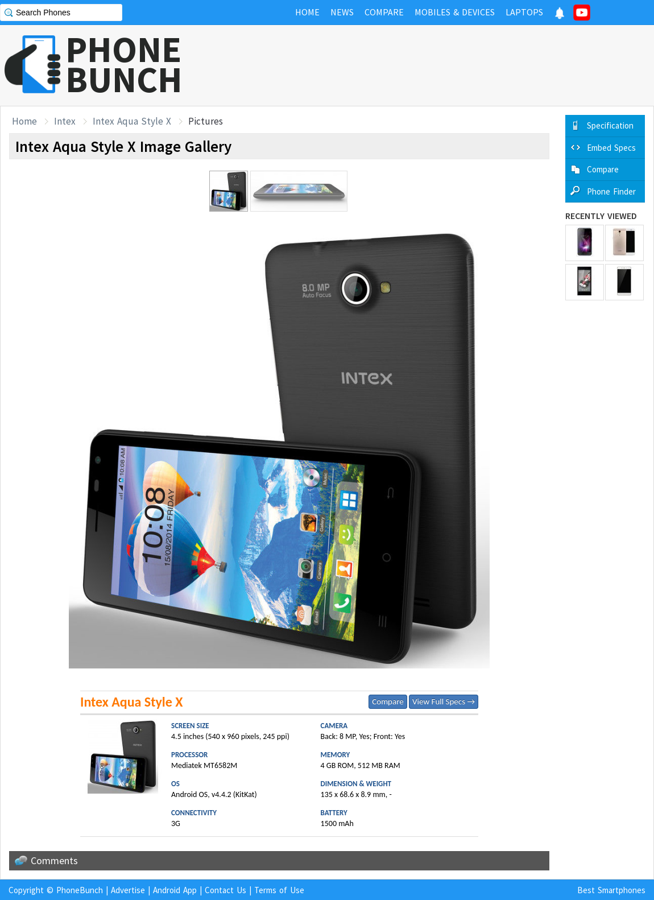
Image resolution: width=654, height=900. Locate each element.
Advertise (128, 890)
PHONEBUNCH (124, 64)
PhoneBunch (79, 890)
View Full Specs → (443, 701)
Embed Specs (611, 147)
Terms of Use (279, 890)
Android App (175, 890)
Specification (610, 125)
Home (24, 121)
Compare (387, 701)
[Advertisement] (447, 65)
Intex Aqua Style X (132, 121)
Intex (65, 121)
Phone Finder (611, 191)
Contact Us (225, 890)
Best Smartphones (611, 890)
